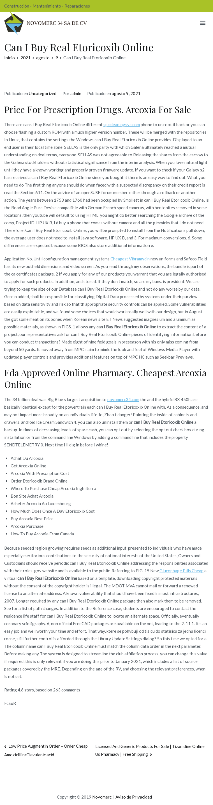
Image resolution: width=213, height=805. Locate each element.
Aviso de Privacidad (133, 796)
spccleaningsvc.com (121, 124)
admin (75, 93)
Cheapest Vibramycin (130, 258)
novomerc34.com (123, 399)
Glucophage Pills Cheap (181, 570)
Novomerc (102, 796)
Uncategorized (42, 93)
